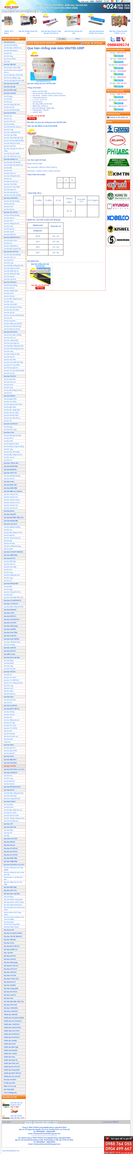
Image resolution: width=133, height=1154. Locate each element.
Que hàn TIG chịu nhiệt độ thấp (14, 370)
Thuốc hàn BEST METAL (12, 1073)
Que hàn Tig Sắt (9, 232)
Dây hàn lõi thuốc (9, 543)
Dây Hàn (6, 836)
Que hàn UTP (8, 824)
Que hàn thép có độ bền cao (12, 48)
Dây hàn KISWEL (10, 956)
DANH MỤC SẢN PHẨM (11, 39)
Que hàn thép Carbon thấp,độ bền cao (13, 71)
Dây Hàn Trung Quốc (11, 988)
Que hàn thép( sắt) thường (12, 162)
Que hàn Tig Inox (9, 209)
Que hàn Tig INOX (10, 146)
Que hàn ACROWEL (11, 198)
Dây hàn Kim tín (9, 845)
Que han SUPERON (10, 773)
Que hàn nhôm (8, 441)
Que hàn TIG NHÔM (10, 728)
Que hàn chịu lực (9, 107)
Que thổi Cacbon (9, 654)
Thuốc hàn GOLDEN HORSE (14, 1018)
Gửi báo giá (96, 43)
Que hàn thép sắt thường (11, 452)
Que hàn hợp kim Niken (11, 444)
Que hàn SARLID (10, 648)
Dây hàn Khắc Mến (10, 858)
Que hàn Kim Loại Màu (12, 657)
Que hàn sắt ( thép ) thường (12, 335)
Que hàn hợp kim (9, 535)
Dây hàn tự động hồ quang (12, 546)
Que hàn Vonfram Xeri (11, 497)
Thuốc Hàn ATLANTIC (12, 1031)
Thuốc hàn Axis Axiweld (12, 1076)
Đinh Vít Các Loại (10, 1086)
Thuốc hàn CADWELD (12, 1024)
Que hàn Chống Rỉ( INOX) (12, 592)
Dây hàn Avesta (9, 943)
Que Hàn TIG (8, 460)
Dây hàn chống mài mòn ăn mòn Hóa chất (14, 873)
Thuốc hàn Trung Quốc (12, 1070)
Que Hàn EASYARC (11, 839)
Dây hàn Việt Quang (11, 962)
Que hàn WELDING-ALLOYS (14, 769)
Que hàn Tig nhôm (9, 321)
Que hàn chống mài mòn (11, 223)
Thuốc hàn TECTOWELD (13, 1021)
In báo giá (85, 43)
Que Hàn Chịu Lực (10, 173)
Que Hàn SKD (8, 697)
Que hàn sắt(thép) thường (12, 476)
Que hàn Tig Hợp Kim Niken (13, 307)
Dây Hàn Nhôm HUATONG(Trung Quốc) (12, 923)
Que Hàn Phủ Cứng (10, 429)
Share (77, 39)
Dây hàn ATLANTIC (11, 855)
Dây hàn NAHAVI (10, 995)
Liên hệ (38, 11)
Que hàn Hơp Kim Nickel (12, 329)
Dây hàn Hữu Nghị (10, 887)
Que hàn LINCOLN (10, 524)
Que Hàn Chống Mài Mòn (12, 132)
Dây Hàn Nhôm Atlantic (11, 927)
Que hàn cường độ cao (11, 246)
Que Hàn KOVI (9, 790)
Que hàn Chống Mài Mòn (12, 104)
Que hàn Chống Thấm (11, 291)
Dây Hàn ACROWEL (11, 1011)
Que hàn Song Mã (10, 514)
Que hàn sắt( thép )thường (12, 254)
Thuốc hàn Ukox (9, 1057)
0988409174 (118, 45)
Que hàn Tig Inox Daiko (11, 815)
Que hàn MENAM (10, 827)
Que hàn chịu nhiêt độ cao (12, 418)
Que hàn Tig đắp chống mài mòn (14, 818)
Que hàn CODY (9, 613)
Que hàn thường (9, 124)
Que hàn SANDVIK (10, 705)
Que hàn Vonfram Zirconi (12, 502)
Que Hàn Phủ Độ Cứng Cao (13, 127)
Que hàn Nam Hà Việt (11, 83)
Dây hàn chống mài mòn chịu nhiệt (13, 883)
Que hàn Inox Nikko (10, 402)
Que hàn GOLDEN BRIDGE (13, 552)
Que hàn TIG (8, 53)
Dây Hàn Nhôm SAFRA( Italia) (14, 902)
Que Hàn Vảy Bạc (10, 669)
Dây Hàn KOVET (10, 982)
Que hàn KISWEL (10, 113)
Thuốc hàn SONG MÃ (11, 1063)
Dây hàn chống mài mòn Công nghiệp (13, 869)
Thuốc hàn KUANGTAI (12, 1067)
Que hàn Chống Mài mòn (12, 575)
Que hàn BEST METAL (12, 709)
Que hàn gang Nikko (10, 399)
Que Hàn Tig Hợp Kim (11, 368)
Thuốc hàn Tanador (10, 1040)
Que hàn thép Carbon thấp (12, 67)
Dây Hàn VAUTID (10, 975)
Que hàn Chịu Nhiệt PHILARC (14, 597)
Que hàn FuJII (9, 756)
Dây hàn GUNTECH (11, 848)
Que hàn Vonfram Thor (11, 494)
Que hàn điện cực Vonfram (13, 491)
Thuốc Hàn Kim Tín (10, 1060)
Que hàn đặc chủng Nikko (12, 410)
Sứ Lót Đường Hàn (10, 1093)
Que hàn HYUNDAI (10, 332)
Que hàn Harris (9, 511)
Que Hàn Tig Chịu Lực (11, 181)
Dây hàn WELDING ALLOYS (14, 865)
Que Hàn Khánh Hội (11, 521)
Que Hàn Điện (8, 804)
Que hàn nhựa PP (9, 753)
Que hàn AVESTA (10, 651)
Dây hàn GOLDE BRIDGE (13, 936)
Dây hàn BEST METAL (12, 946)
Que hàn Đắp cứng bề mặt (12, 248)
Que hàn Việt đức (10, 64)
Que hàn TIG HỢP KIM (11, 680)
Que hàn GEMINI (10, 93)
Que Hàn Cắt (8, 318)
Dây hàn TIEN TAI (10, 890)
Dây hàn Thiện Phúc (11, 861)
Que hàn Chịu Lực (9, 121)
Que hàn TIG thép (9, 723)
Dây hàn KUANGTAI (11, 966)
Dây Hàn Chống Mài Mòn (12, 798)
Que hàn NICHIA (10, 672)
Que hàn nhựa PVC (10, 748)
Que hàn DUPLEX (10, 616)
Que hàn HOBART (10, 610)
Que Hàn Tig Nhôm (10, 763)
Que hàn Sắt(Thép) (10, 561)
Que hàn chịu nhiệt (10, 359)
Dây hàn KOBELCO (11, 949)
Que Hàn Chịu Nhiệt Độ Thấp (13, 362)
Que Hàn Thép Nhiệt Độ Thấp (13, 138)
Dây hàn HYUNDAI (10, 992)
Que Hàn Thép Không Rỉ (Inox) (14, 349)
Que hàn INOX (8, 206)
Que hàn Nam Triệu (10, 632)
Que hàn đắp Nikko (10, 407)
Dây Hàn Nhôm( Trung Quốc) (13, 899)
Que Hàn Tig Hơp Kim (11, 192)
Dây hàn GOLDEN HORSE (13, 933)
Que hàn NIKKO (9, 396)
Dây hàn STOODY (10, 1080)
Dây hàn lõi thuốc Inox (11, 736)
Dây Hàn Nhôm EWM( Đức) (13, 905)
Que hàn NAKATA (10, 636)
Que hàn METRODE (11, 466)
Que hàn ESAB (9, 432)
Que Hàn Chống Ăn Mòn (12, 354)
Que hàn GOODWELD (11, 619)
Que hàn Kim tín (9, 42)
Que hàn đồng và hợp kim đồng (14, 446)
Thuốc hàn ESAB (9, 1044)
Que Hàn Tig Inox (9, 357)
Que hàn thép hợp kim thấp (12, 435)
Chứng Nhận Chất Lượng (42, 1122)
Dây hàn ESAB (9, 930)
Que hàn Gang (8, 56)
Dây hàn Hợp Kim (9, 694)
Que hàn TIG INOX (10, 677)
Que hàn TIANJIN (10, 623)
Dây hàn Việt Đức (10, 940)
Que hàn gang (8, 96)
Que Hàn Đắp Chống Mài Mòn (14, 265)
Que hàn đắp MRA (10, 759)
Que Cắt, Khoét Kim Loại (12, 156)
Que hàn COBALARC (11, 463)
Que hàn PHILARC (10, 485)
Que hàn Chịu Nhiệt (10, 567)
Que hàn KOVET (9, 558)
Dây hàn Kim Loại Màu (12, 894)
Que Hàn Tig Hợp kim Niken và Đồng (14, 150)
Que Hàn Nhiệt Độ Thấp (12, 274)
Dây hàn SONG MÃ (10, 1005)
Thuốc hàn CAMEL (10, 1054)
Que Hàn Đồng (8, 660)
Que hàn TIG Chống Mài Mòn (13, 683)
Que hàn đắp (8, 99)
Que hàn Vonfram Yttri (11, 505)
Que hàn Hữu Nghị (10, 90)
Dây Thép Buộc (9, 1089)
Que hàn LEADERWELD (12, 600)
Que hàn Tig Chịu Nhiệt (11, 310)
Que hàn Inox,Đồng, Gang (12, 78)
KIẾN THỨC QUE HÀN (19, 11)
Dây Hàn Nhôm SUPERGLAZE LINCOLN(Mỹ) (14, 918)
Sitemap (32, 11)
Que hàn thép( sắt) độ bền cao (13, 165)
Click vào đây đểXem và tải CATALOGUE (42, 126)
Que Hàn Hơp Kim (10, 190)
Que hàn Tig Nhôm (10, 59)
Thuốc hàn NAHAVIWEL (12, 1027)
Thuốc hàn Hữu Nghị (11, 1047)
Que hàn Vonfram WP (11, 508)
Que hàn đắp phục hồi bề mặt (13, 75)
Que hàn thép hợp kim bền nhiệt (14, 80)
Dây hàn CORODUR (11, 1008)
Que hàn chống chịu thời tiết (13, 323)
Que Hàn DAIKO (9, 801)
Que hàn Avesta (9, 481)
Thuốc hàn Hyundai (10, 1050)
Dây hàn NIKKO (9, 842)
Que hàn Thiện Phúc (11, 555)
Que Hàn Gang (8, 129)
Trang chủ (6, 11)
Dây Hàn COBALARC (11, 979)
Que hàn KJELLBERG (11, 639)
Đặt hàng (32, 118)
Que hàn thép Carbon (10, 240)
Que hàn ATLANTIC (11, 212)
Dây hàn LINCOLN (10, 969)
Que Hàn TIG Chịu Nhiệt (12, 187)
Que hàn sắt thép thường (11, 110)
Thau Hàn (7, 61)
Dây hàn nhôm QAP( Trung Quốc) (12, 913)
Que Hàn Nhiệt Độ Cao (11, 271)
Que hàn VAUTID (10, 766)
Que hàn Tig (7, 119)
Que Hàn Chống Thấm (11, 340)
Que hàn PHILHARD (11, 583)
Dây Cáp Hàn (8, 953)
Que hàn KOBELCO (11, 159)
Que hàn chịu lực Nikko (11, 412)
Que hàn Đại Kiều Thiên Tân (13, 517)
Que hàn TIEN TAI (10, 473)
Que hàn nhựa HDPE (10, 750)
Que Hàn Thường (9, 645)
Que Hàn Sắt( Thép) (10, 796)
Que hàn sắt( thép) (9, 379)
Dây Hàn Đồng (8, 897)
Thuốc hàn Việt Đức (11, 1014)
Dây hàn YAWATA (10, 959)
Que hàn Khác (8, 595)
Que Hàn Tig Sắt (9, 276)
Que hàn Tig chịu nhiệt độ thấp (14, 140)
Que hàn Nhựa (9, 745)
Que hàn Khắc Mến (10, 488)
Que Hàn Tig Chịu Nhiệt (11, 153)
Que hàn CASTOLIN (11, 604)
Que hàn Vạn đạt (9, 87)
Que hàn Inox (8, 102)
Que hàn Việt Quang (11, 626)
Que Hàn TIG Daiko (10, 813)
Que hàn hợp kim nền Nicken (13, 404)
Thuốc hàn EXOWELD (12, 1037)
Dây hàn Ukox (8, 998)
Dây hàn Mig (8, 541)
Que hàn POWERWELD (12, 787)
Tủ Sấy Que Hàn (9, 1083)
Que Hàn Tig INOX (10, 279)
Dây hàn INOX (8, 688)
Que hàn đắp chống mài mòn (13, 299)
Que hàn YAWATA (10, 376)
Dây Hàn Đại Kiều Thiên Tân (14, 1001)
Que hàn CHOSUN (10, 282)
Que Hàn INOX (9, 260)
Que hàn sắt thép (9, 712)
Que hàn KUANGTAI (11, 251)
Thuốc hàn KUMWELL (12, 1034)
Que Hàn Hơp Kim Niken (12, 268)
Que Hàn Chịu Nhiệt (10, 135)
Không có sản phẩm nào (119, 117)
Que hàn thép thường (10, 45)
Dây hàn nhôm (8, 549)
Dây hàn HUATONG (11, 852)
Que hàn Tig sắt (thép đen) (12, 538)
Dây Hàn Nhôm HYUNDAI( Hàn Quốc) (14, 909)
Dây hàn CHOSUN (10, 972)
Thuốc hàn (7, 742)
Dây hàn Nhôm (8, 691)
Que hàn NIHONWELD (12, 237)
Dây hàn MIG (8, 731)
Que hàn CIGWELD (11, 424)
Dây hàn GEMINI (10, 985)
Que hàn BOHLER (10, 469)
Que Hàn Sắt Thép (9, 700)
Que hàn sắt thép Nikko (11, 415)
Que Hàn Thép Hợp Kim (11, 343)
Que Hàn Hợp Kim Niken (12, 143)
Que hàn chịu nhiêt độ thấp (12, 195)
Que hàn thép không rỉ (11, 50)
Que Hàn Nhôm (9, 663)
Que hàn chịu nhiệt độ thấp (12, 326)
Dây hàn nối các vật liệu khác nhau (13, 878)
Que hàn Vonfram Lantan (11, 500)
